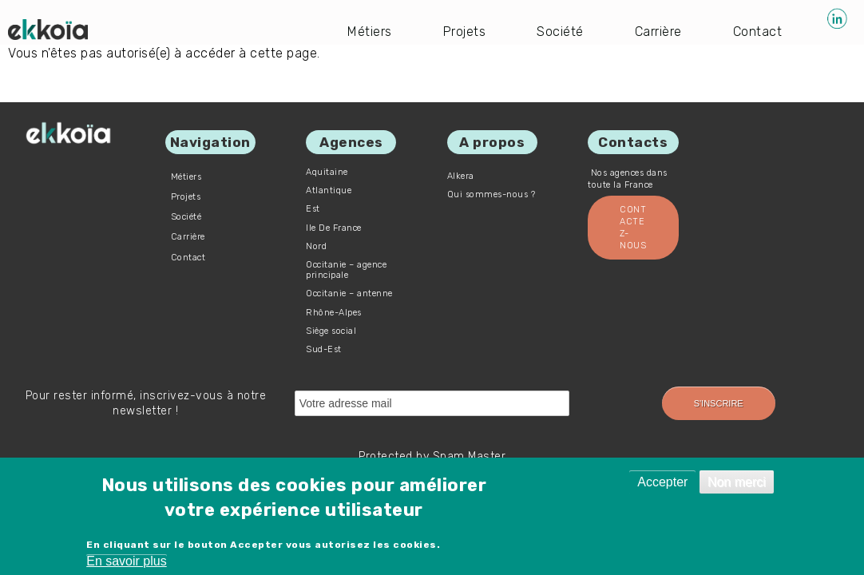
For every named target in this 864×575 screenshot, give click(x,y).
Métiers (369, 31)
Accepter (662, 482)
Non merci (736, 482)
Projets (464, 31)
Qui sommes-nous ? (491, 194)
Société (560, 31)
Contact (758, 31)
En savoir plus (126, 561)
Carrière (658, 31)
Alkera (460, 176)
